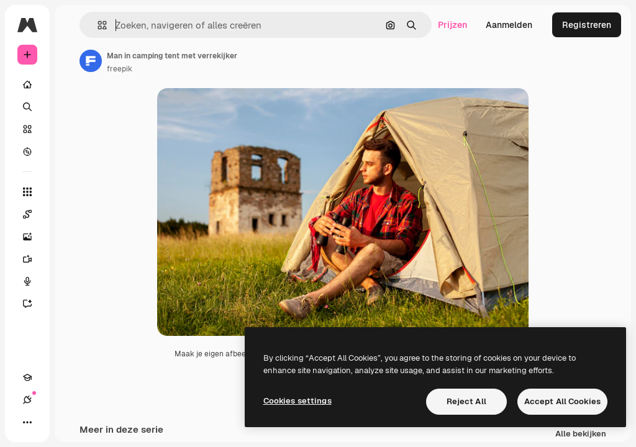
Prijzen (452, 24)
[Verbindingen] (27, 400)
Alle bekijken (580, 435)
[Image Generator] (33, 236)
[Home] (27, 84)
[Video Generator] (33, 259)
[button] (97, 25)
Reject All (466, 401)
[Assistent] (33, 304)
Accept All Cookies (562, 401)
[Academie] (27, 377)
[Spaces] (33, 214)
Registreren (586, 24)
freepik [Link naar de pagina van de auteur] (119, 69)
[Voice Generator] (33, 281)
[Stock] (27, 129)
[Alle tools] (27, 192)
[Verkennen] (27, 151)
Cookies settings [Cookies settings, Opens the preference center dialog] (297, 400)
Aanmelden (509, 24)
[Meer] (27, 422)
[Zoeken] (27, 107)
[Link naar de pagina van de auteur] (91, 61)
